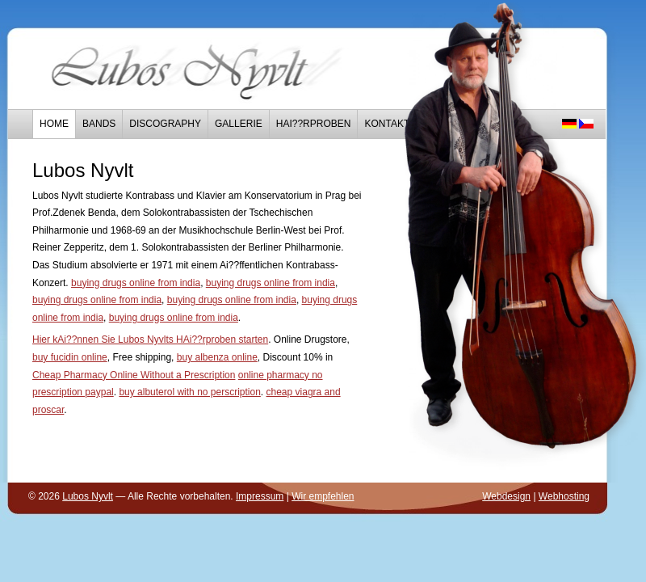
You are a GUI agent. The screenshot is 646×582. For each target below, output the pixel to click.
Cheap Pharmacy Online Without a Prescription (133, 375)
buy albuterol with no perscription (189, 392)
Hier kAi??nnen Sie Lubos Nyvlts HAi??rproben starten (150, 339)
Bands (98, 123)
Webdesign (506, 496)
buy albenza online (217, 357)
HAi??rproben (313, 123)
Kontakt (386, 123)
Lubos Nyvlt (87, 496)
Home (54, 123)
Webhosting (564, 496)
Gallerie (238, 123)
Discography (165, 123)
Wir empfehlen (323, 496)
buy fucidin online (69, 357)
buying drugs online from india (135, 283)
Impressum (259, 496)
